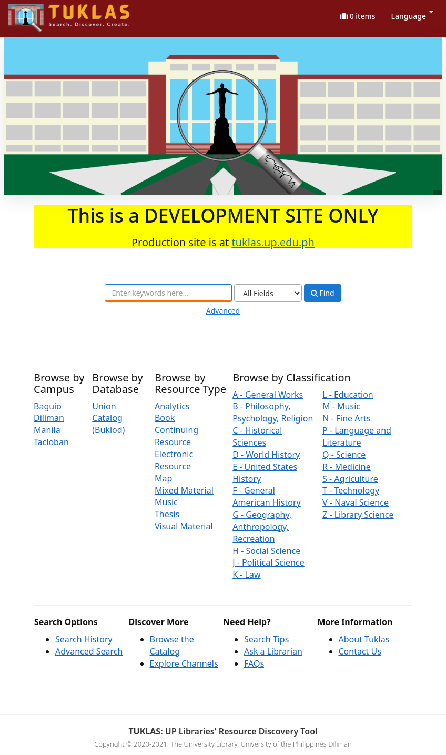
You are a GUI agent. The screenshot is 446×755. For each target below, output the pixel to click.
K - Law (246, 574)
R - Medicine (346, 466)
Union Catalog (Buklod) (108, 418)
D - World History (266, 454)
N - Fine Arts (346, 418)
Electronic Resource (174, 460)
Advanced (223, 311)
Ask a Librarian (273, 651)
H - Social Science (266, 551)
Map (163, 478)
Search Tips (266, 639)
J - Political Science (268, 562)
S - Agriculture (350, 479)
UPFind (34, 13)
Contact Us (360, 651)
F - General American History (266, 496)
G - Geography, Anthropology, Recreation (261, 527)
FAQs (254, 663)
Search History (84, 639)
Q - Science (344, 454)
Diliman (49, 418)
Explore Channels (184, 663)
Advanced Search (89, 651)
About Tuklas (364, 639)
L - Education (347, 394)
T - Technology (350, 490)
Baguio (48, 406)
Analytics (172, 406)
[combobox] (168, 293)
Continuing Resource (176, 436)
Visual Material (184, 526)
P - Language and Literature (356, 436)
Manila (47, 430)
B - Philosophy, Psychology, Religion (272, 412)
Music (166, 502)
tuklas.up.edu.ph (273, 242)
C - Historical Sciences (257, 436)
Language (412, 16)
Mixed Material (184, 490)
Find (322, 293)
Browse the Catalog (172, 645)
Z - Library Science (357, 514)
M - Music (341, 406)
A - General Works (267, 394)
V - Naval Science (355, 502)
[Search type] (268, 293)
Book (165, 418)
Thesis (167, 514)
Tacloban (51, 442)
